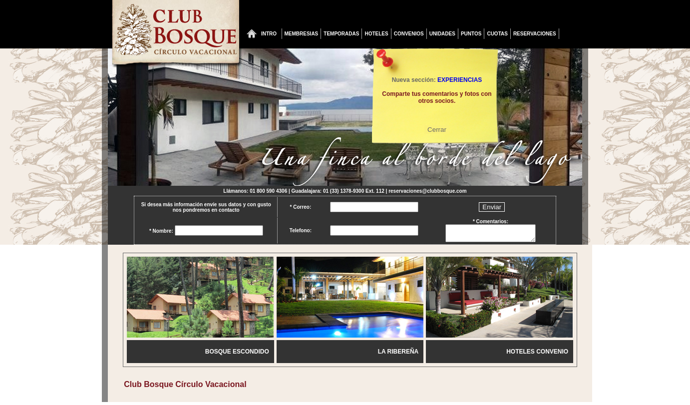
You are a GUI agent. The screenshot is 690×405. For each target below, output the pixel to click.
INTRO (269, 33)
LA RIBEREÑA (398, 354)
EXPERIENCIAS (459, 79)
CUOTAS (497, 33)
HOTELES (376, 33)
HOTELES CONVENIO (537, 354)
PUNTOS (471, 33)
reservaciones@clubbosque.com (427, 191)
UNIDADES (442, 33)
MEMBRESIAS (302, 33)
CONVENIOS (409, 33)
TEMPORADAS (341, 33)
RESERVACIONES (534, 33)
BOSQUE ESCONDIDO (237, 354)
